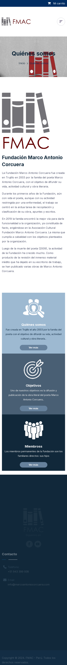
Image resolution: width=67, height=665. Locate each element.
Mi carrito (59, 3)
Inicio (22, 64)
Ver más (33, 347)
